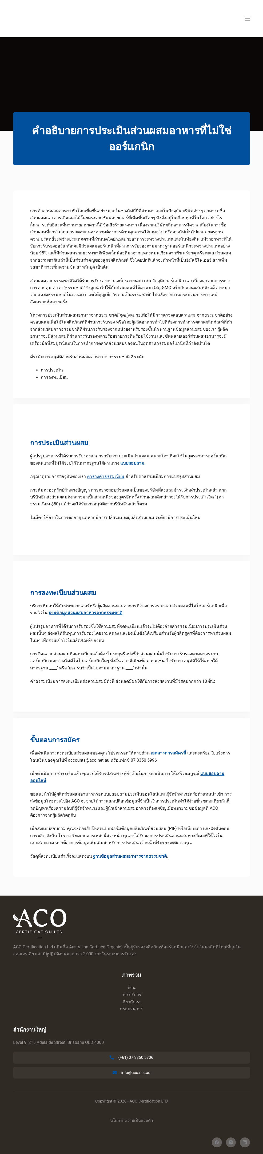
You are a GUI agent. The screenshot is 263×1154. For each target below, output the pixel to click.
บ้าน (131, 987)
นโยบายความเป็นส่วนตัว (131, 1120)
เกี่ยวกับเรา (131, 1001)
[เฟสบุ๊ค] (217, 1142)
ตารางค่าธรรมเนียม (105, 476)
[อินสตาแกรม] (231, 1142)
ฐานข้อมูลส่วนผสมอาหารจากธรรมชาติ (130, 856)
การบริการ (131, 994)
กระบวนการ (131, 1008)
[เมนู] (247, 18)
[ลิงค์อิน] (245, 1142)
